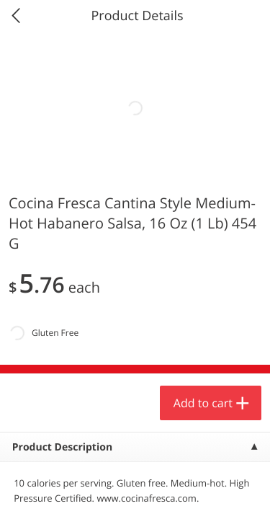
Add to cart (203, 403)
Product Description (62, 447)
